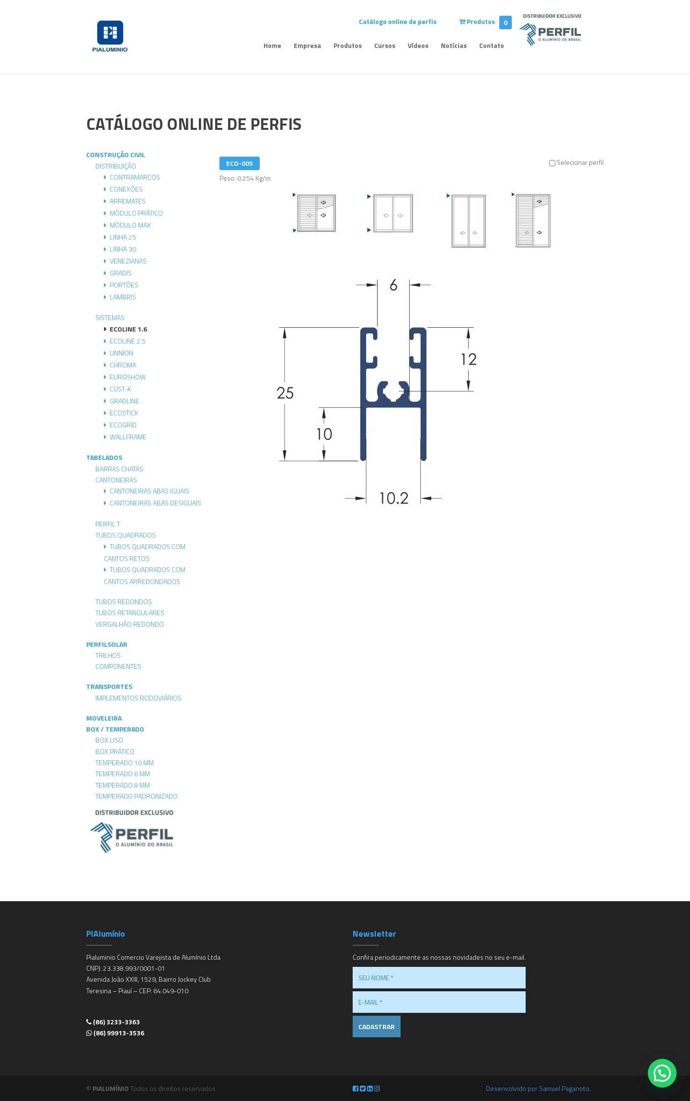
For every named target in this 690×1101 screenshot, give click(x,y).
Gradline (124, 401)
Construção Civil (115, 154)
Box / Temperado (115, 729)
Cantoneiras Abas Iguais (149, 491)
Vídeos (418, 46)
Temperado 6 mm (122, 773)
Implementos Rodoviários (138, 698)
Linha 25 (123, 237)
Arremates (128, 201)
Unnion (121, 353)
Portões (124, 285)
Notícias (454, 46)
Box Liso (109, 740)
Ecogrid (123, 425)
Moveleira (104, 718)
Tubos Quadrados (125, 535)
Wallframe (128, 437)
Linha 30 (123, 249)
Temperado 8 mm (122, 785)
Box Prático (115, 751)
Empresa (307, 46)
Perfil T (107, 524)
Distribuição (115, 166)
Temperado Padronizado (136, 796)
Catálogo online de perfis (398, 21)
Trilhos (108, 655)
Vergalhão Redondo (129, 624)
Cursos (384, 46)
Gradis (121, 273)
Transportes (109, 686)
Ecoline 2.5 (128, 341)
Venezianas (128, 261)
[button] (662, 1073)
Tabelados (104, 457)
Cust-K (120, 389)
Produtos (485, 21)
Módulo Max (130, 225)
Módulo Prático (136, 213)
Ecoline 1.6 (128, 329)
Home (272, 46)
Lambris (123, 297)
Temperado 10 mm (124, 762)
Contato (491, 46)
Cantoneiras (116, 480)
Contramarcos (135, 177)
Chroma (123, 365)
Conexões (126, 189)
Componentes (118, 666)
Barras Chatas (119, 469)
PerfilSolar (106, 644)
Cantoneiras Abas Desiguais (155, 503)
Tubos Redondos (123, 601)
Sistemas (110, 317)
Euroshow (128, 377)
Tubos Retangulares (129, 613)
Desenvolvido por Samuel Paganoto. (538, 1088)
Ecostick (124, 413)
